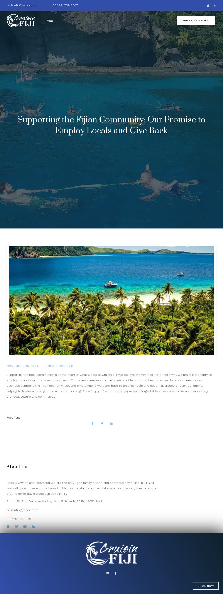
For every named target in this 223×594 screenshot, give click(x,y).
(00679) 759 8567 (65, 5)
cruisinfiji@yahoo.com (22, 5)
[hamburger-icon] (49, 21)
